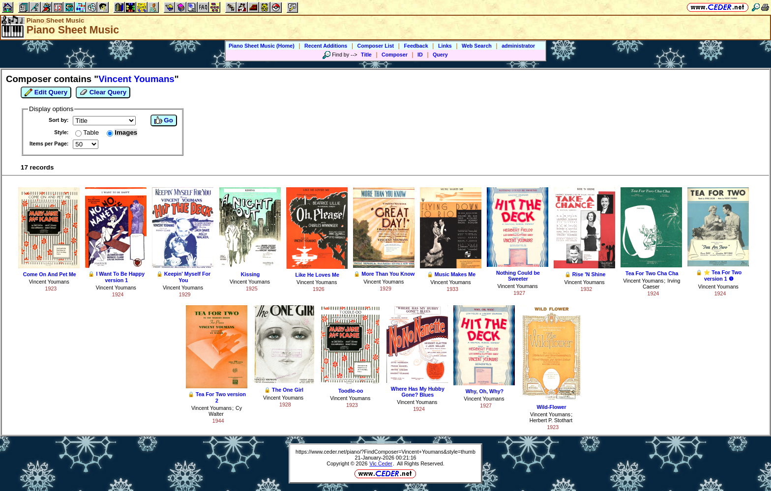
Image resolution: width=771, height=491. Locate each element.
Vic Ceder (380, 463)
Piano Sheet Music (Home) (262, 46)
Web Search (477, 46)
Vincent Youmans (49, 282)
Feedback (416, 46)
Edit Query (46, 92)
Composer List (375, 46)
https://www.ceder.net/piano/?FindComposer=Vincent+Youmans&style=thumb (385, 452)
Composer (395, 55)
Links (445, 46)
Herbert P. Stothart (551, 420)
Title (366, 55)
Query (440, 55)
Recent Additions (325, 46)
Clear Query (103, 92)
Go (163, 120)
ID (420, 55)
